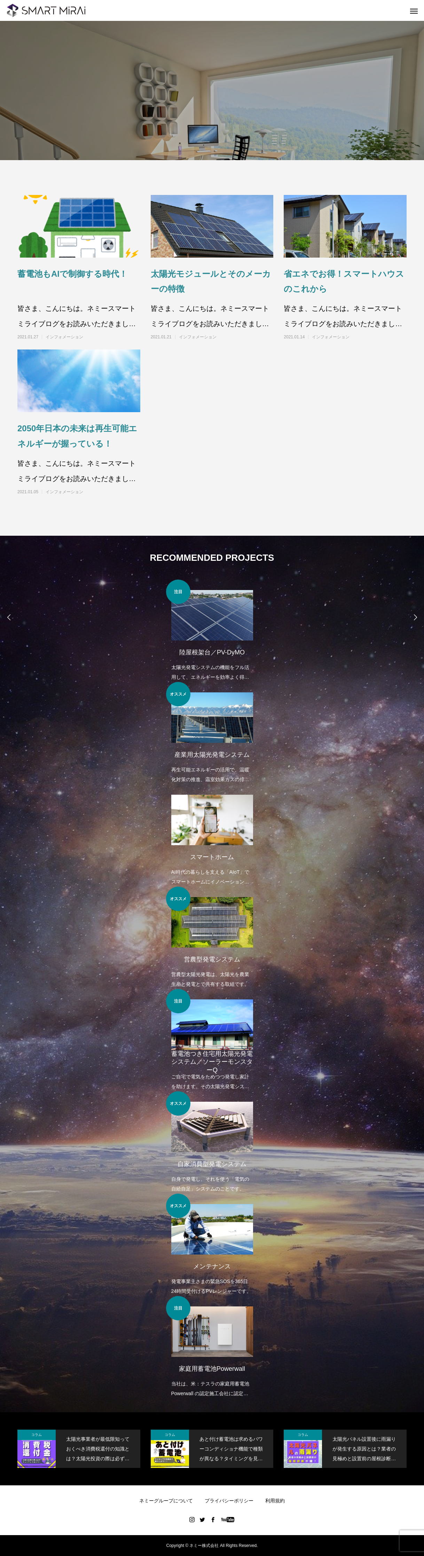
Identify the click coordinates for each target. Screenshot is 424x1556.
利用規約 (275, 1500)
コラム (36, 1435)
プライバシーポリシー (229, 1500)
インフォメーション (64, 337)
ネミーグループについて (166, 1500)
